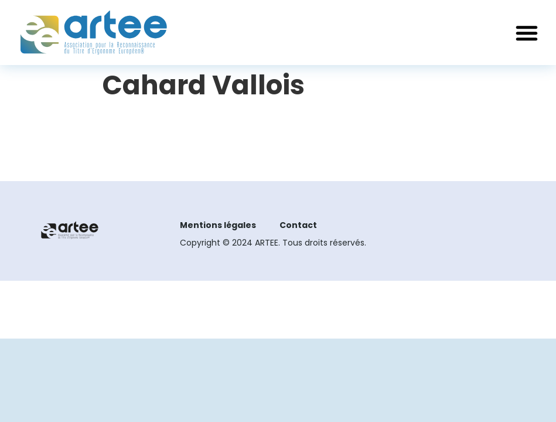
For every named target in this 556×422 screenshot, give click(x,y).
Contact (298, 225)
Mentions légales (218, 225)
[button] (526, 32)
